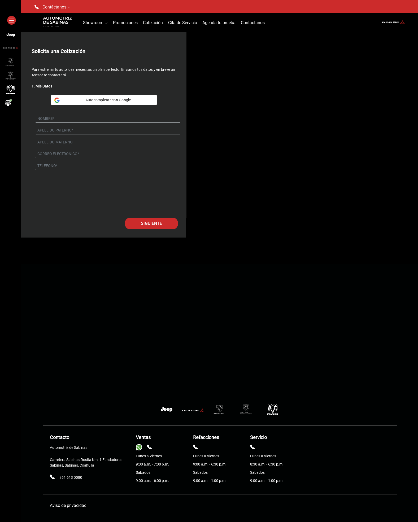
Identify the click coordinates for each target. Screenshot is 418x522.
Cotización (153, 22)
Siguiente (151, 223)
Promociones (125, 22)
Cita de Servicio (182, 22)
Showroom (95, 22)
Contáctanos (253, 22)
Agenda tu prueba (219, 22)
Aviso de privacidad (68, 505)
